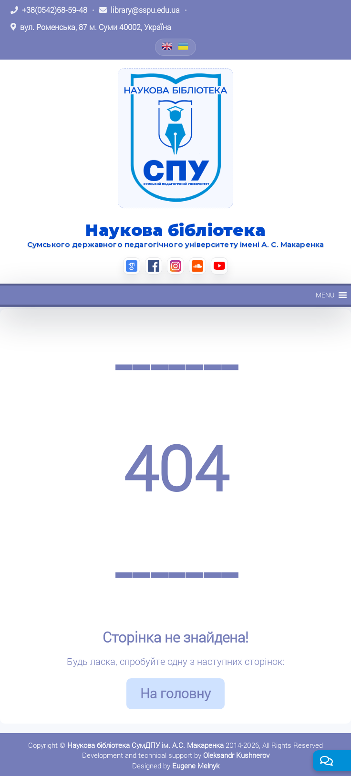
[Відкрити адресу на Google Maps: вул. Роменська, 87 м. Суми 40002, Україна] (90, 27)
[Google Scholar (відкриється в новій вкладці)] (131, 266)
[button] (325, 295)
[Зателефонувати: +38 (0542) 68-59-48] (48, 10)
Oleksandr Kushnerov (236, 755)
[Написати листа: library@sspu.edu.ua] (139, 10)
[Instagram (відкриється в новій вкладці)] (175, 266)
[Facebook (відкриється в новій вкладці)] (153, 266)
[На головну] (175, 138)
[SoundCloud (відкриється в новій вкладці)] (197, 266)
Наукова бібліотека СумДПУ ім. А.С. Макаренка (145, 745)
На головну (175, 693)
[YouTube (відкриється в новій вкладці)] (219, 266)
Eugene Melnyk (195, 765)
